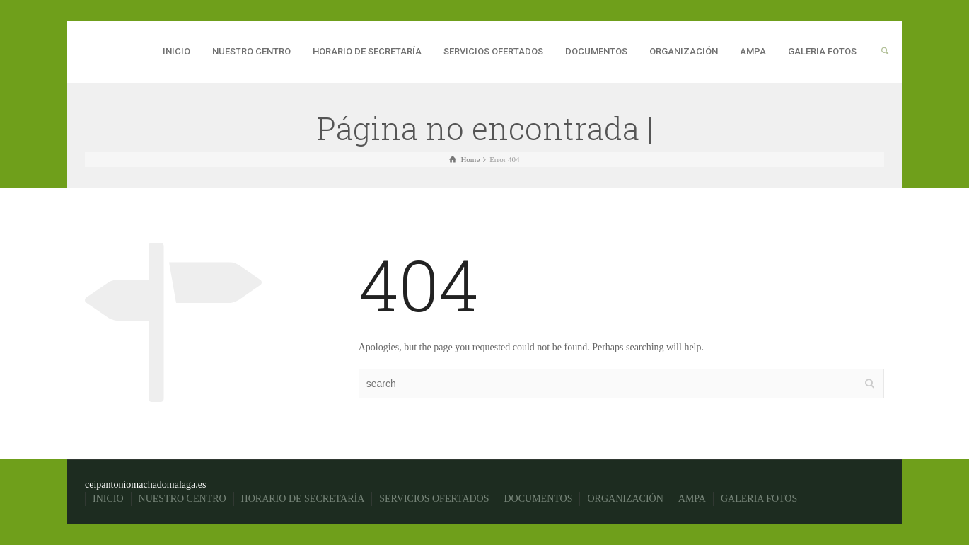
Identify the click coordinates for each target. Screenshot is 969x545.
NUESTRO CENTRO (251, 51)
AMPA (753, 51)
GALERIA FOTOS (822, 51)
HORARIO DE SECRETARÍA (367, 51)
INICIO (176, 51)
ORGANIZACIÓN (683, 51)
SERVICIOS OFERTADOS (493, 51)
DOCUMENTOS (596, 51)
